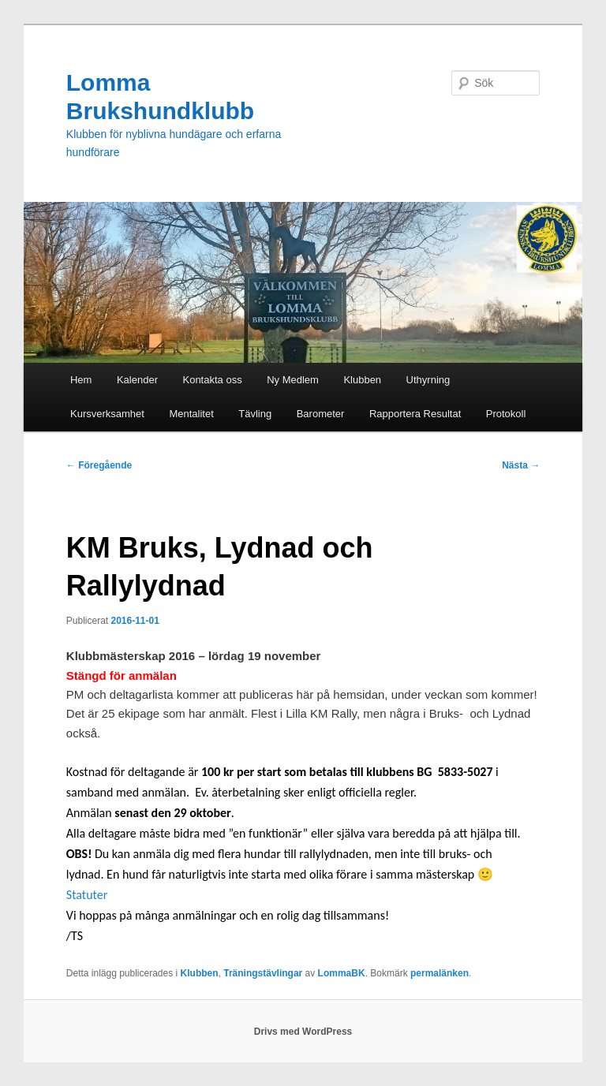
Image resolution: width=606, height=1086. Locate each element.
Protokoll (506, 414)
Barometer (321, 414)
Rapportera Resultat (415, 414)
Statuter (87, 894)
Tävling (254, 414)
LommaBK (341, 973)
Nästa (521, 465)
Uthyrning (428, 380)
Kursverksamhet (107, 414)
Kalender (137, 380)
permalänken (439, 973)
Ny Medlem (293, 380)
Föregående (99, 465)
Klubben (362, 380)
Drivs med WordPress (303, 1031)
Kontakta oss (211, 380)
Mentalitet (191, 414)
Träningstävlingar (262, 973)
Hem (81, 380)
